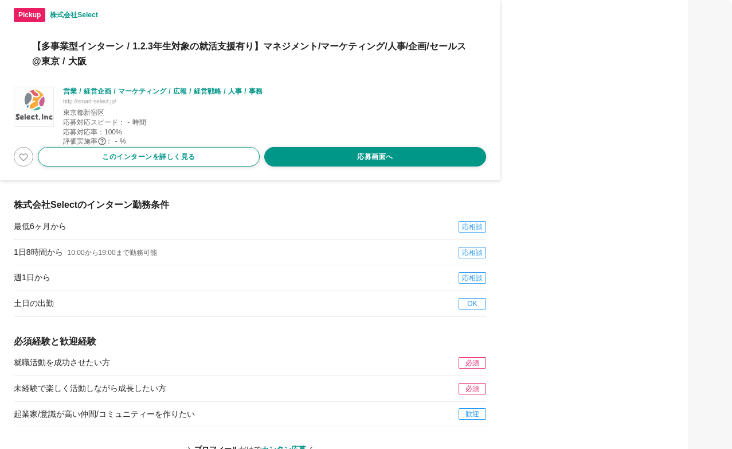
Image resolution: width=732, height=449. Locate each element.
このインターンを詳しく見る (148, 157)
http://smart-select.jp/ (89, 101)
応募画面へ (375, 157)
